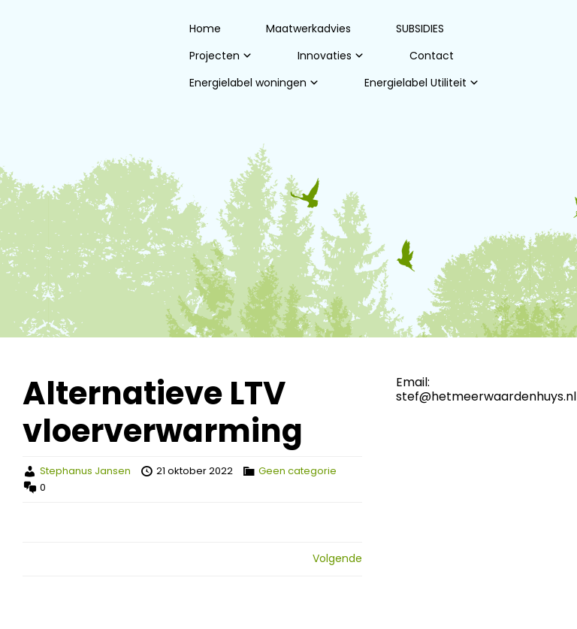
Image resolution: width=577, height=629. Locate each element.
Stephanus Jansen (85, 471)
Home (205, 28)
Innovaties (325, 55)
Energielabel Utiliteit (415, 82)
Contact (431, 55)
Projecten (214, 55)
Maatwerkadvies (308, 28)
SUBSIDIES (420, 28)
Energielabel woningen (248, 82)
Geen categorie (297, 471)
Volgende (337, 558)
